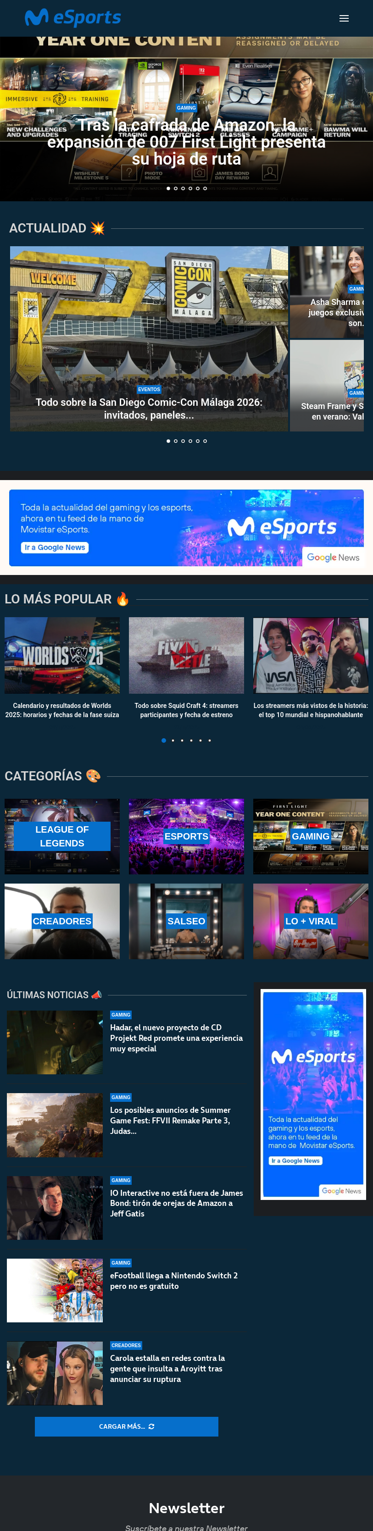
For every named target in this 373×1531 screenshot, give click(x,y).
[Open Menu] (344, 18)
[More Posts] (126, 1427)
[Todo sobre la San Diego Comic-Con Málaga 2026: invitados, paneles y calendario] (149, 338)
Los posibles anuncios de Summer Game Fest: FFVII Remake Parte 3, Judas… (170, 1121)
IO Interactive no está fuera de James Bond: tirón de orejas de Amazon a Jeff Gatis (176, 1211)
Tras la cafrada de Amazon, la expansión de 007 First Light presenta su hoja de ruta (186, 144)
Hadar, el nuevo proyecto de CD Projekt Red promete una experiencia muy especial (176, 1038)
